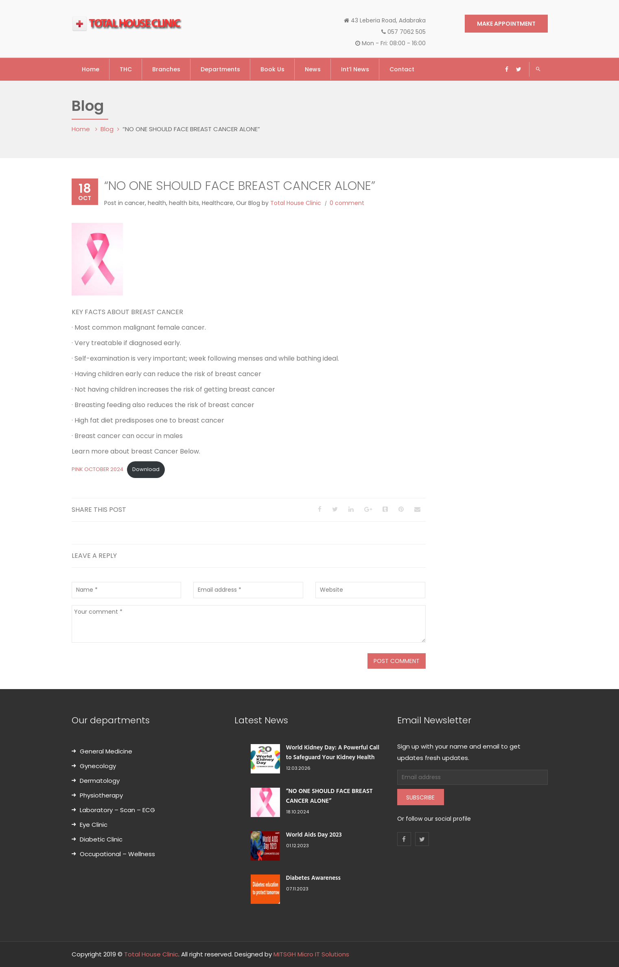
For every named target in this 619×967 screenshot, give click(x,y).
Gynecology (98, 766)
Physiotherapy (101, 795)
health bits (184, 203)
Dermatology (100, 780)
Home (82, 129)
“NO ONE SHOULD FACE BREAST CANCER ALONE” (329, 796)
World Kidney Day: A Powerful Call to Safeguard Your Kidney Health (333, 752)
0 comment (347, 203)
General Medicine (106, 751)
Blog (107, 129)
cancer (135, 203)
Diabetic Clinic (101, 839)
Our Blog (248, 203)
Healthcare (217, 203)
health (157, 203)
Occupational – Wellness (117, 854)
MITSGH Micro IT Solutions (311, 954)
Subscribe (420, 797)
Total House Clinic (295, 203)
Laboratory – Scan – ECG (117, 810)
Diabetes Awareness (313, 878)
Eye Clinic (93, 824)
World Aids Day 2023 (314, 835)
